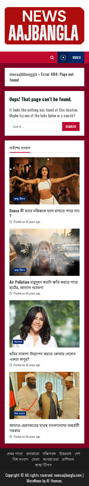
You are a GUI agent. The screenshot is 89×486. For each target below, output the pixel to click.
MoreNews (34, 481)
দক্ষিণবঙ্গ (49, 453)
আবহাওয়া (51, 459)
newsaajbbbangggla (23, 74)
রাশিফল (68, 459)
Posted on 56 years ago (27, 222)
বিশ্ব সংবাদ (19, 413)
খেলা (36, 459)
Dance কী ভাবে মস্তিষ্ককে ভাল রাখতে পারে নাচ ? (44, 180)
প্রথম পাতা (15, 453)
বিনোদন (18, 341)
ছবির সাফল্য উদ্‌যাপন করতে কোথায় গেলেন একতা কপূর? (44, 323)
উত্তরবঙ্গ (65, 453)
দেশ (77, 453)
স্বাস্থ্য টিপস (19, 198)
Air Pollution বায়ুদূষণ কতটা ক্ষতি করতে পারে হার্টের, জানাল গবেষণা (44, 252)
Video (69, 57)
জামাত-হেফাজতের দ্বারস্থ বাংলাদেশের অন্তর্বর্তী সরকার (44, 395)
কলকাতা (32, 453)
